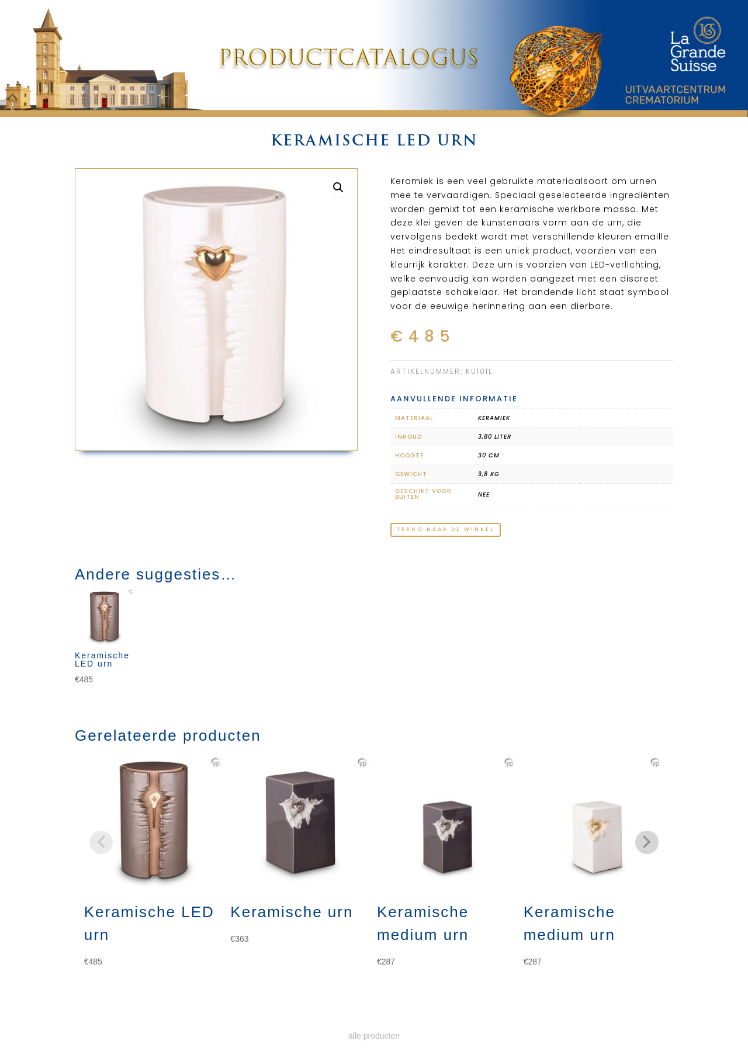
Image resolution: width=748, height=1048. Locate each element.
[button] (338, 187)
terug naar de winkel (445, 529)
